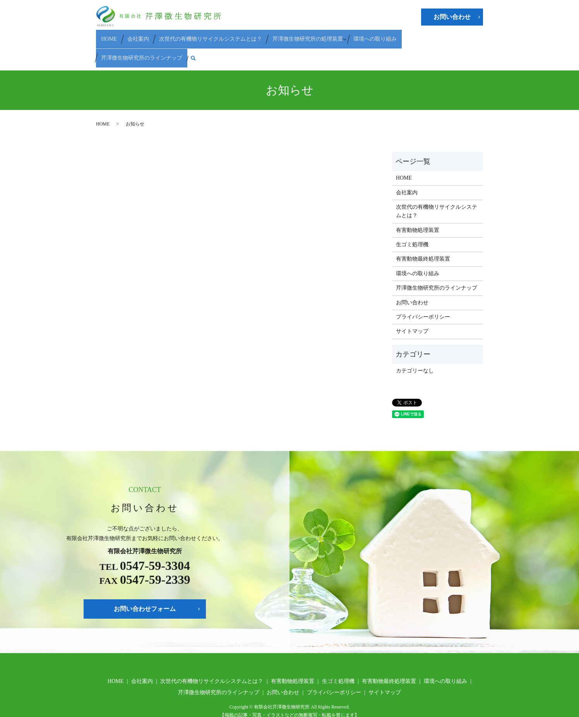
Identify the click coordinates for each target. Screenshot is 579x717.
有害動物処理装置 (417, 204)
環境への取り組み (358, 35)
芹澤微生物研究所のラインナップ (425, 35)
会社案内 (133, 35)
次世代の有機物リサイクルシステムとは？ (200, 35)
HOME (109, 35)
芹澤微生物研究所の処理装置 (293, 35)
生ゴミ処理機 (412, 218)
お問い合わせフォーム (145, 583)
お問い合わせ (452, 17)
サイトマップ (412, 306)
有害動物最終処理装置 (423, 233)
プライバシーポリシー (423, 291)
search (475, 36)
